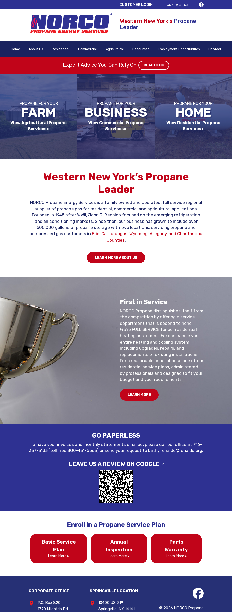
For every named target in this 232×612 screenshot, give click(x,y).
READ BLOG (152, 62)
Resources (138, 45)
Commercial (86, 45)
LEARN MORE (140, 348)
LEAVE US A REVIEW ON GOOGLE (114, 417)
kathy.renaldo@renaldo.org (143, 404)
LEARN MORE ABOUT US (116, 229)
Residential (60, 45)
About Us (36, 45)
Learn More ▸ (53, 497)
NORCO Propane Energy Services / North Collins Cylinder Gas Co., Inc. (189, 559)
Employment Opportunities (177, 45)
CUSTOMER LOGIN (152, 4)
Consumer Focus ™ (207, 578)
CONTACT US (194, 4)
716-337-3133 (170, 398)
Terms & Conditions (206, 572)
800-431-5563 (45, 576)
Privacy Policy (177, 572)
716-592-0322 (116, 564)
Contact (214, 45)
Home (16, 45)
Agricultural (112, 45)
